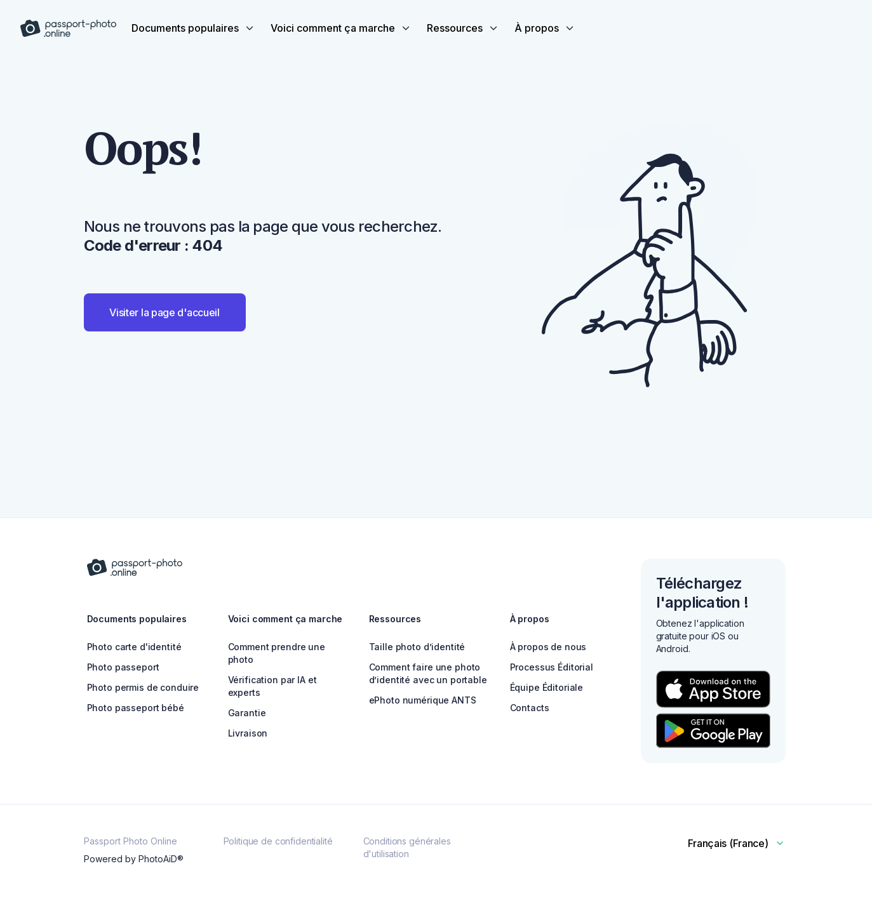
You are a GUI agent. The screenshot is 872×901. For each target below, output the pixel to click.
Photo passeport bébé (135, 707)
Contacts (529, 707)
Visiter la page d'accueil (164, 312)
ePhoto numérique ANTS (422, 700)
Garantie (247, 712)
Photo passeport (123, 667)
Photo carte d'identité (134, 646)
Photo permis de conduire (143, 687)
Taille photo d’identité (417, 646)
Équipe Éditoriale (547, 687)
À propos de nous (548, 646)
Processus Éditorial (551, 667)
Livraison (248, 733)
